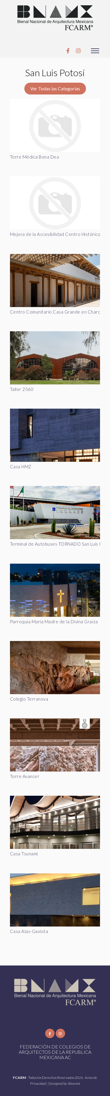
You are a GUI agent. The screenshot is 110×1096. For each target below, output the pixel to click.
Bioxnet (74, 1083)
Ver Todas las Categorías (55, 88)
